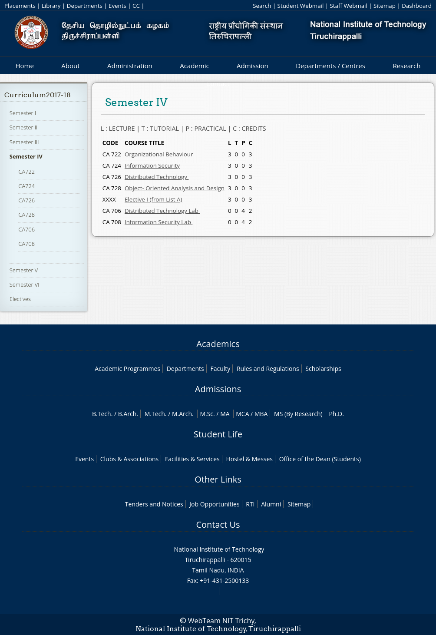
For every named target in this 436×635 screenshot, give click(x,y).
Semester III (24, 142)
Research (406, 65)
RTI (250, 504)
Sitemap (384, 6)
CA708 (26, 244)
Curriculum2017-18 (37, 95)
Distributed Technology (156, 177)
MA (224, 414)
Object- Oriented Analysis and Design (175, 188)
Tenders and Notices (154, 504)
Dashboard (417, 6)
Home (24, 65)
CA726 (26, 200)
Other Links (218, 479)
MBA (261, 414)
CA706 (26, 229)
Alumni (271, 504)
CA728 (26, 214)
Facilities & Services (192, 459)
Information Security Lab (158, 222)
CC (136, 6)
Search (262, 6)
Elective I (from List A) (153, 199)
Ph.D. (336, 414)
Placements (20, 6)
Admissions (218, 389)
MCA (242, 414)
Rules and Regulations (268, 368)
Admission (252, 65)
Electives (20, 299)
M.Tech (155, 414)
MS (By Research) (298, 414)
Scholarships (323, 368)
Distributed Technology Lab (162, 211)
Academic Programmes (127, 368)
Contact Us (218, 524)
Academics (217, 344)
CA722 (26, 171)
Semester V (24, 270)
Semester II (23, 127)
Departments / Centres (330, 65)
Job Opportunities (214, 504)
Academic (194, 65)
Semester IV (26, 156)
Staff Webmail (348, 6)
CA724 (26, 186)
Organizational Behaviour (159, 154)
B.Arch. (128, 414)
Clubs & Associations (129, 459)
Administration (129, 65)
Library (51, 6)
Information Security (152, 165)
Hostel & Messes (249, 459)
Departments (84, 6)
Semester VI (25, 284)
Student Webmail (300, 6)
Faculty (220, 368)
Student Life (218, 434)
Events (117, 6)
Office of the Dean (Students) (320, 459)
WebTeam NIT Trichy (221, 620)
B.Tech (101, 414)
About (70, 65)
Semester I (23, 113)
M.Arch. (183, 414)
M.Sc (206, 414)
